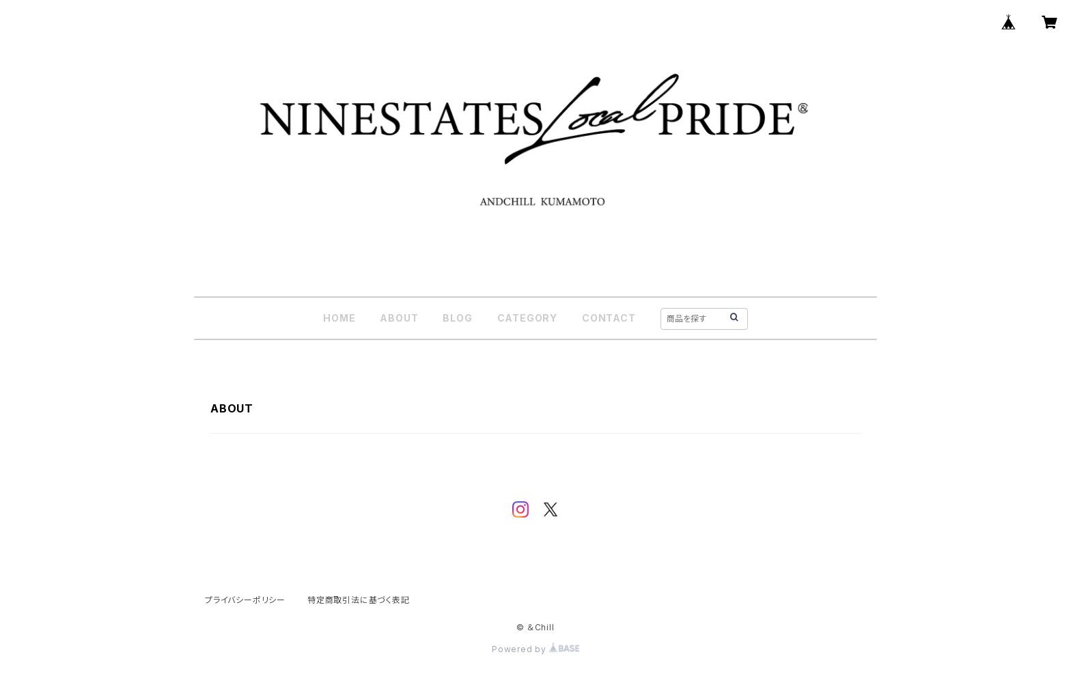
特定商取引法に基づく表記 (358, 600)
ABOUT (399, 318)
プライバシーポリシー (245, 600)
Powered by (535, 649)
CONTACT (609, 318)
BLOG (457, 318)
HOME (339, 318)
